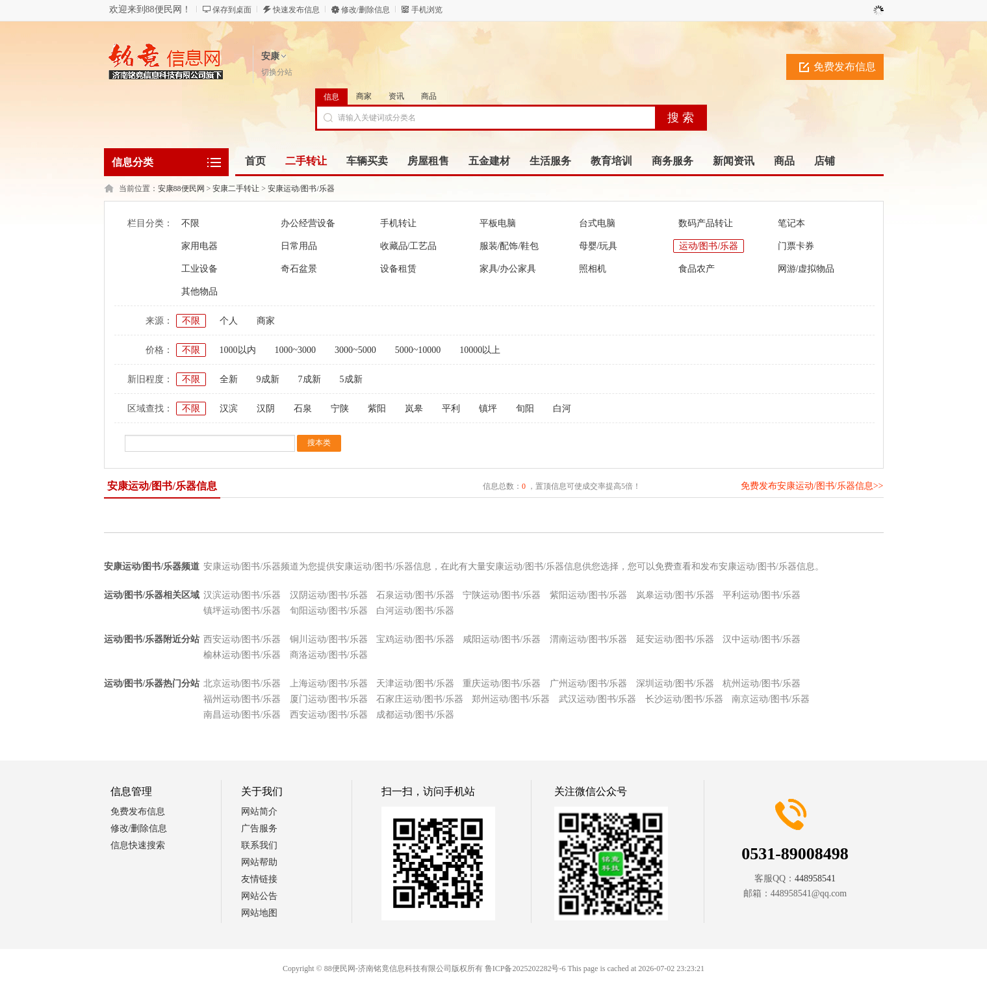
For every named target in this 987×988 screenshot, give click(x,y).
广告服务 (259, 828)
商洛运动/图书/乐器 (329, 655)
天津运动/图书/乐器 (415, 683)
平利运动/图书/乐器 (762, 595)
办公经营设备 (308, 223)
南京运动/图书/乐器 (771, 699)
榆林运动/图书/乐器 (242, 655)
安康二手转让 (235, 188)
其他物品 (199, 291)
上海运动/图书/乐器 (329, 683)
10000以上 (479, 350)
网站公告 (259, 896)
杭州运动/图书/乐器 (762, 683)
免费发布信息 (845, 66)
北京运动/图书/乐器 (242, 683)
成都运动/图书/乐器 (415, 715)
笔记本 (791, 223)
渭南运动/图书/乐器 (589, 639)
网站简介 (259, 811)
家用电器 (199, 246)
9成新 (268, 379)
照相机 (592, 269)
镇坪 (488, 408)
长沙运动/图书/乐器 (684, 699)
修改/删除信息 (365, 9)
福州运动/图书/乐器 (242, 699)
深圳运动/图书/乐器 (675, 683)
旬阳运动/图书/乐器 (329, 611)
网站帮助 (259, 862)
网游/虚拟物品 (806, 269)
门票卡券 (796, 246)
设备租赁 (398, 269)
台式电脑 (597, 223)
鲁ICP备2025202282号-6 (525, 968)
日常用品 (299, 246)
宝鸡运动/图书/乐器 (415, 639)
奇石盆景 (299, 269)
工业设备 (199, 269)
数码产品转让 (705, 223)
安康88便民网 (181, 188)
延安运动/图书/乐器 (675, 639)
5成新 (351, 379)
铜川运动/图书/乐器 (329, 639)
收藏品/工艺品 (408, 246)
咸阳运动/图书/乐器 (502, 639)
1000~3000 (295, 350)
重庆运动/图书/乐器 (502, 683)
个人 (229, 321)
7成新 (309, 379)
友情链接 (259, 879)
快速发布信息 (296, 9)
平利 (451, 408)
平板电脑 (498, 223)
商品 (429, 96)
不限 (190, 223)
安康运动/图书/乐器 (301, 188)
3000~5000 (355, 350)
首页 (255, 160)
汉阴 (266, 408)
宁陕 (340, 408)
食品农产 (696, 269)
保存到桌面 (231, 9)
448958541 (815, 878)
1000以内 (238, 350)
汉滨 (229, 408)
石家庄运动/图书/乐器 (419, 699)
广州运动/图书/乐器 (589, 683)
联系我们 (259, 845)
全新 (229, 379)
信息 (331, 96)
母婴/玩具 (598, 246)
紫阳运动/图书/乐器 (589, 595)
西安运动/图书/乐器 (242, 639)
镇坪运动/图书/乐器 (242, 611)
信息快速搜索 (137, 845)
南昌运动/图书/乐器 (242, 715)
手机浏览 (426, 9)
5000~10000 (418, 350)
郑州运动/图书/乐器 (511, 699)
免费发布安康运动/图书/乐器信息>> (812, 486)
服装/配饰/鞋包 (509, 246)
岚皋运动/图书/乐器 (675, 595)
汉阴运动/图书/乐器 (329, 595)
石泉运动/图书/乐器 (415, 595)
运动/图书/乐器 (709, 246)
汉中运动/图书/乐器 (762, 639)
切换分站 (276, 72)
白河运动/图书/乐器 (415, 611)
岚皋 (414, 408)
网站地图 (259, 913)
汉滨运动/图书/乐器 (242, 595)
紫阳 (377, 408)
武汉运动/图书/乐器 (598, 699)
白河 (562, 408)
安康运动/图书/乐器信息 (162, 485)
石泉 (303, 408)
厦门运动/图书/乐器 (329, 699)
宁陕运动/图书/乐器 (502, 595)
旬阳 (525, 408)
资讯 (396, 96)
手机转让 (398, 223)
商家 (364, 96)
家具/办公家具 (508, 269)
